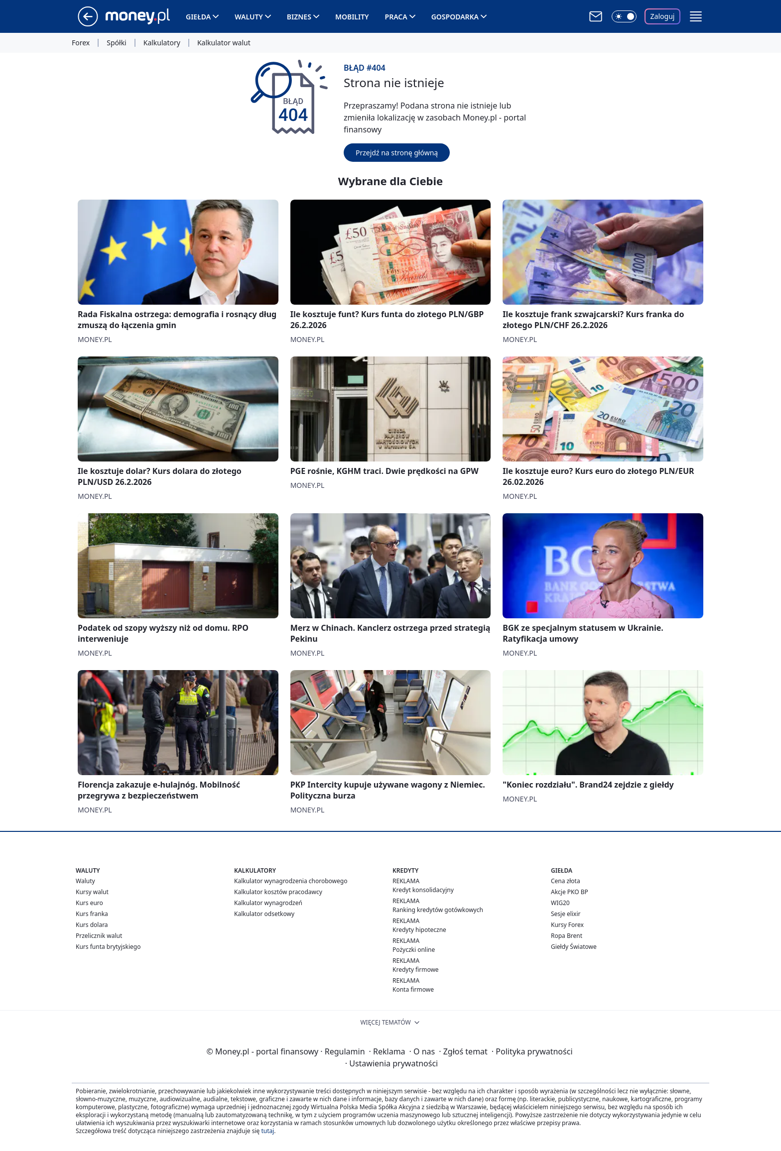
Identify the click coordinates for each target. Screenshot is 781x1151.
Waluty (249, 16)
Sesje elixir (565, 914)
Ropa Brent (566, 935)
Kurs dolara (92, 925)
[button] (696, 16)
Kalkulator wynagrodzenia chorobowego (290, 881)
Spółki (116, 42)
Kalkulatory (161, 42)
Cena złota (565, 881)
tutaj (267, 1131)
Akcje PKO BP (569, 892)
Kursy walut (92, 892)
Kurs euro (89, 903)
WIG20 (560, 903)
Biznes (299, 16)
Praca (396, 16)
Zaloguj (663, 16)
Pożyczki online (413, 949)
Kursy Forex (567, 925)
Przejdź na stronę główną (397, 152)
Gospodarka (455, 16)
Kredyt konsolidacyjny (423, 890)
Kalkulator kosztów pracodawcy (278, 892)
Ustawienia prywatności (391, 1063)
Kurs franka (92, 914)
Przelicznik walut (99, 935)
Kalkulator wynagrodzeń (268, 903)
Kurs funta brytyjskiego (108, 946)
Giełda (198, 16)
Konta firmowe (413, 989)
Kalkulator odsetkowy (264, 914)
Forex (81, 42)
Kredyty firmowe (415, 969)
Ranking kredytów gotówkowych (437, 910)
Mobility (352, 16)
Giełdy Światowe (574, 946)
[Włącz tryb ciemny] (624, 16)
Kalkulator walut (224, 42)
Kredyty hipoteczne (419, 929)
